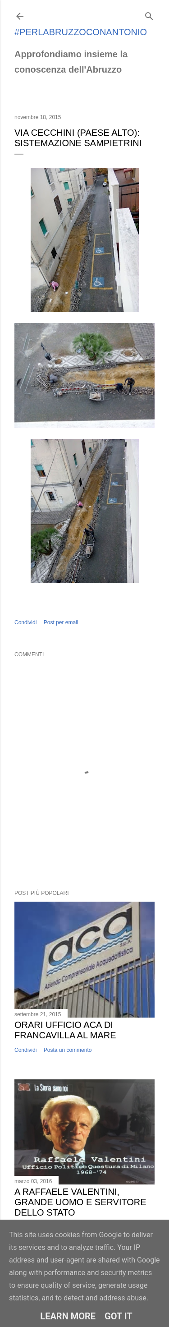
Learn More (68, 1316)
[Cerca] (149, 14)
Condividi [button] (25, 622)
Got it (118, 1316)
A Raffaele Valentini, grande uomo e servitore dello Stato (80, 1202)
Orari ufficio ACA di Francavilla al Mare (65, 1030)
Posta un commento (68, 1050)
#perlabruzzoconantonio (80, 32)
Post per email (61, 622)
